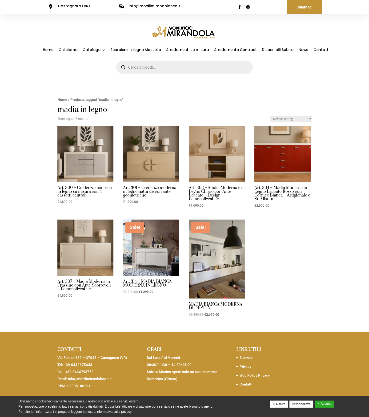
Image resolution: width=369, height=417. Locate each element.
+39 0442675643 (78, 365)
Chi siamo (68, 50)
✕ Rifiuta (278, 404)
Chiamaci (304, 7)
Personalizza (301, 404)
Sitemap (246, 358)
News (303, 50)
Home (48, 50)
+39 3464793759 (79, 372)
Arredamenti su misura (187, 50)
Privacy (245, 367)
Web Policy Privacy (255, 375)
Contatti (321, 50)
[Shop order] (291, 119)
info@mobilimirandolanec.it (90, 379)
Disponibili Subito (277, 50)
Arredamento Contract (235, 50)
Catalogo (91, 50)
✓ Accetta (324, 403)
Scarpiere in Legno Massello (135, 50)
